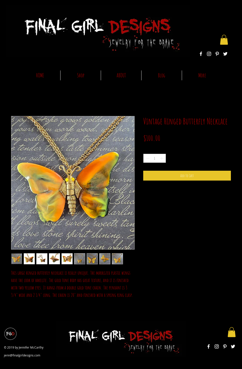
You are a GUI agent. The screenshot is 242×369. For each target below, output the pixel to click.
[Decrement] (147, 158)
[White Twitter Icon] (225, 54)
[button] (224, 40)
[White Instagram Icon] (209, 54)
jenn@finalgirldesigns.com (22, 355)
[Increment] (162, 158)
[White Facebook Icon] (201, 54)
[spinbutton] (154, 158)
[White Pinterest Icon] (217, 54)
